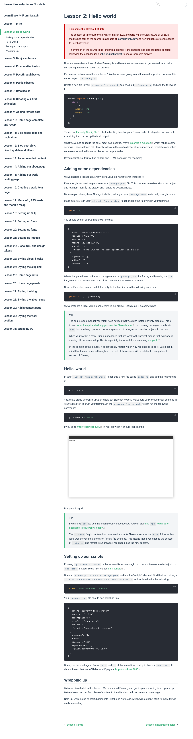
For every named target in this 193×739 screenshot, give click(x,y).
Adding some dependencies (20, 37)
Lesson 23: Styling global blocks (23, 258)
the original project (111, 54)
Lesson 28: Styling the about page (24, 299)
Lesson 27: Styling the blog (20, 291)
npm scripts (116, 570)
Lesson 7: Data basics (17, 90)
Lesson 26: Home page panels (22, 283)
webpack (154, 342)
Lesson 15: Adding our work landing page (21, 177)
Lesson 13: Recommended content (25, 158)
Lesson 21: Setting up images (22, 237)
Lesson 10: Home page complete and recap (24, 122)
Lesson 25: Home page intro (21, 275)
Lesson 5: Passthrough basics (22, 74)
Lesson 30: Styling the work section (20, 318)
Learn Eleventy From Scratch (21, 15)
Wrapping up (12, 51)
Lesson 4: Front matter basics (22, 66)
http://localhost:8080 (90, 429)
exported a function (141, 143)
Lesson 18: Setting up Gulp (20, 213)
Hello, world (12, 42)
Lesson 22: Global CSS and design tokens (24, 248)
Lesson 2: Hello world (17, 31)
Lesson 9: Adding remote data (22, 111)
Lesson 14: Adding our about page (24, 166)
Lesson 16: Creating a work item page (23, 190)
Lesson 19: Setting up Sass (20, 221)
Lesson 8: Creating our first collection (20, 101)
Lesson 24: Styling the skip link (23, 266)
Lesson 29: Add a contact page (22, 307)
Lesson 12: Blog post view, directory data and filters (20, 148)
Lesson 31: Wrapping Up (18, 328)
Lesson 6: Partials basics (19, 82)
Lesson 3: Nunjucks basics (20, 58)
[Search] (171, 4)
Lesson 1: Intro (13, 23)
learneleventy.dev (127, 38)
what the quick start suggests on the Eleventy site (106, 327)
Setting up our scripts (17, 46)
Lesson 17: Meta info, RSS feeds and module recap (23, 203)
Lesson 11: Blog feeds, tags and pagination (23, 135)
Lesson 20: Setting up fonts (20, 229)
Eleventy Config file (88, 132)
